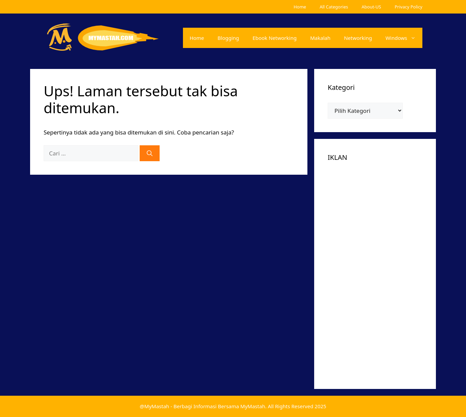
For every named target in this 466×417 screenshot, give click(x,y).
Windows (404, 38)
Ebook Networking (275, 37)
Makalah (320, 37)
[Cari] (150, 153)
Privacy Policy (408, 7)
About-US (371, 7)
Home (300, 7)
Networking (358, 37)
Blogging (228, 37)
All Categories (334, 7)
